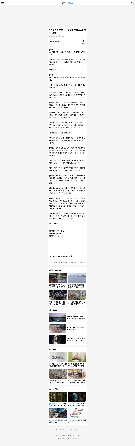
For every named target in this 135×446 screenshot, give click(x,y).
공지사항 (69, 430)
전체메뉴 (62, 430)
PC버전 (77, 430)
